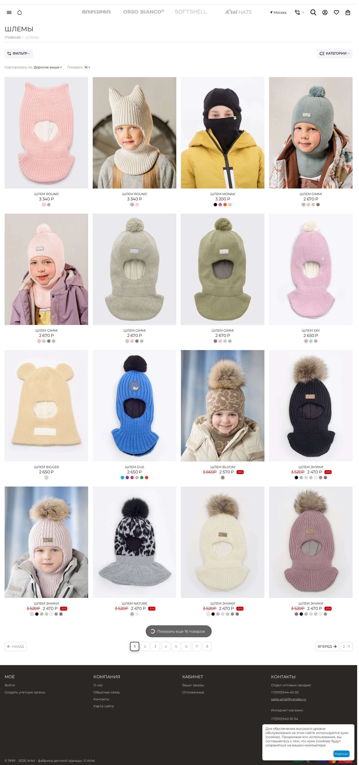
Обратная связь (106, 692)
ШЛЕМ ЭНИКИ (310, 467)
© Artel (89, 761)
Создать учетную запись (25, 692)
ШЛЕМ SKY (311, 330)
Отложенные (193, 692)
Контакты (101, 699)
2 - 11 (346, 646)
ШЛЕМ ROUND (46, 194)
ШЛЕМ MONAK (222, 194)
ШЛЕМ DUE (134, 467)
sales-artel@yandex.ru (288, 699)
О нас (98, 685)
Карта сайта (103, 706)
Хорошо (341, 754)
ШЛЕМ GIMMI (311, 194)
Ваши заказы (193, 685)
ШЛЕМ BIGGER (46, 467)
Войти (10, 685)
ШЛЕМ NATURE (134, 603)
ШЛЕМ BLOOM (222, 467)
